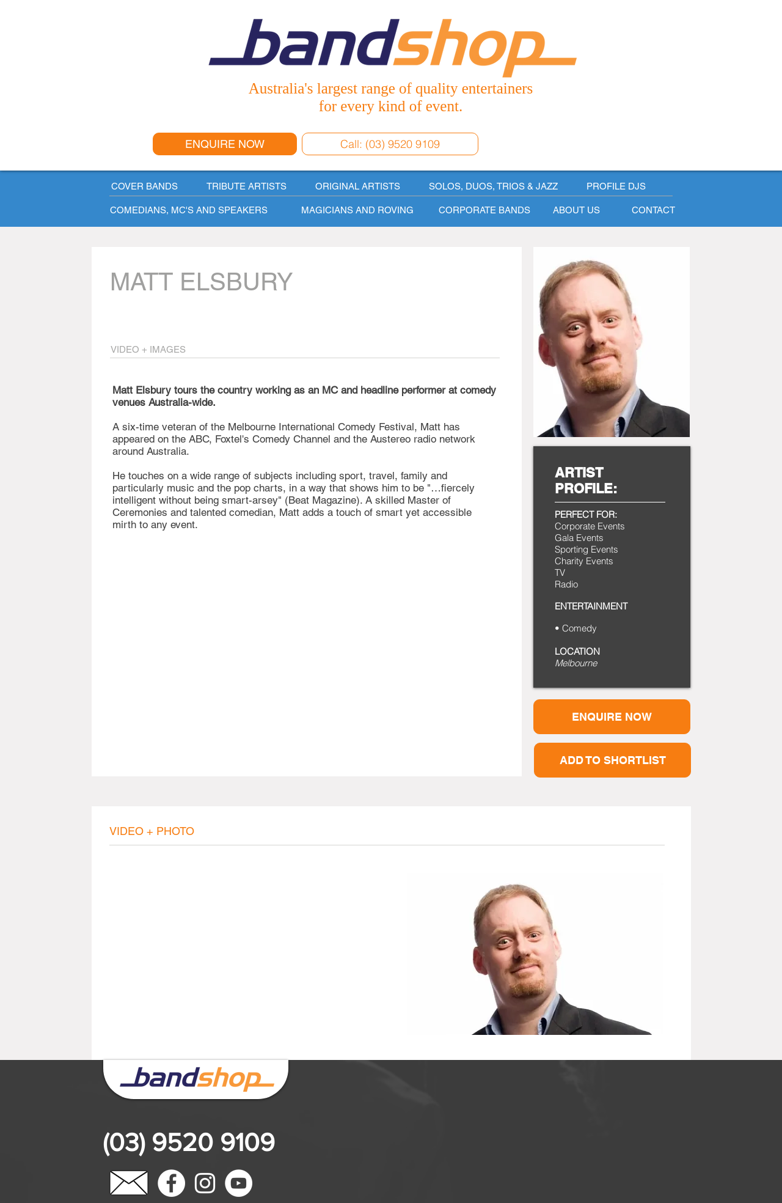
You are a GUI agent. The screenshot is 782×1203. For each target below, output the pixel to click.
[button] (612, 760)
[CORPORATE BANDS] (484, 209)
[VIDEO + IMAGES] (192, 349)
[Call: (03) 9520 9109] (390, 144)
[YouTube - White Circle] (238, 1183)
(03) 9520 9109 (189, 1142)
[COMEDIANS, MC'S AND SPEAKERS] (194, 209)
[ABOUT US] (576, 209)
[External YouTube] (252, 953)
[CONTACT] (653, 209)
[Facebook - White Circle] (171, 1183)
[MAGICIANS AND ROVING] (357, 209)
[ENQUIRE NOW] (225, 144)
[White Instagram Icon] (205, 1183)
